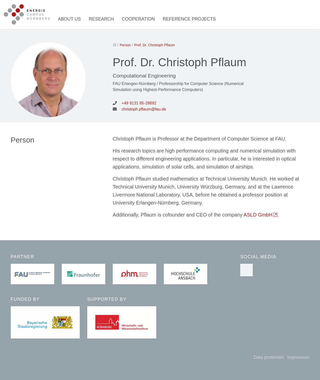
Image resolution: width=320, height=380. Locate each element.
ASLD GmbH (258, 216)
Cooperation (140, 19)
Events (265, 6)
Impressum (298, 357)
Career (286, 6)
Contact (225, 6)
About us (72, 19)
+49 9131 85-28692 (139, 104)
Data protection (269, 357)
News (246, 6)
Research (103, 19)
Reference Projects (191, 19)
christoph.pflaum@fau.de (144, 110)
